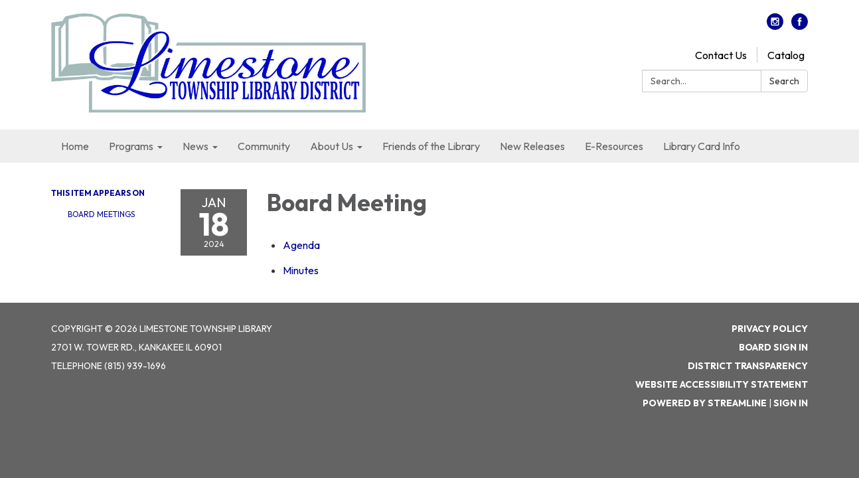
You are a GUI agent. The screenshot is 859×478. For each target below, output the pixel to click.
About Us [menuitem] (331, 146)
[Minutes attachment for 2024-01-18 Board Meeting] (301, 270)
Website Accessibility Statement (721, 384)
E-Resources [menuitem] (614, 146)
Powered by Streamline (705, 403)
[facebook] (799, 26)
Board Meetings (101, 214)
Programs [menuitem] (131, 146)
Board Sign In (773, 347)
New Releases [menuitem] (532, 146)
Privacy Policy (770, 329)
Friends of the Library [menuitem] (431, 146)
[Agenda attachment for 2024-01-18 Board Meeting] (301, 245)
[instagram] (775, 26)
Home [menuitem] (75, 146)
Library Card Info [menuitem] (701, 146)
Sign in (790, 403)
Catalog (786, 55)
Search (784, 81)
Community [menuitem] (264, 146)
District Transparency (748, 366)
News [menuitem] (195, 146)
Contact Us (721, 55)
